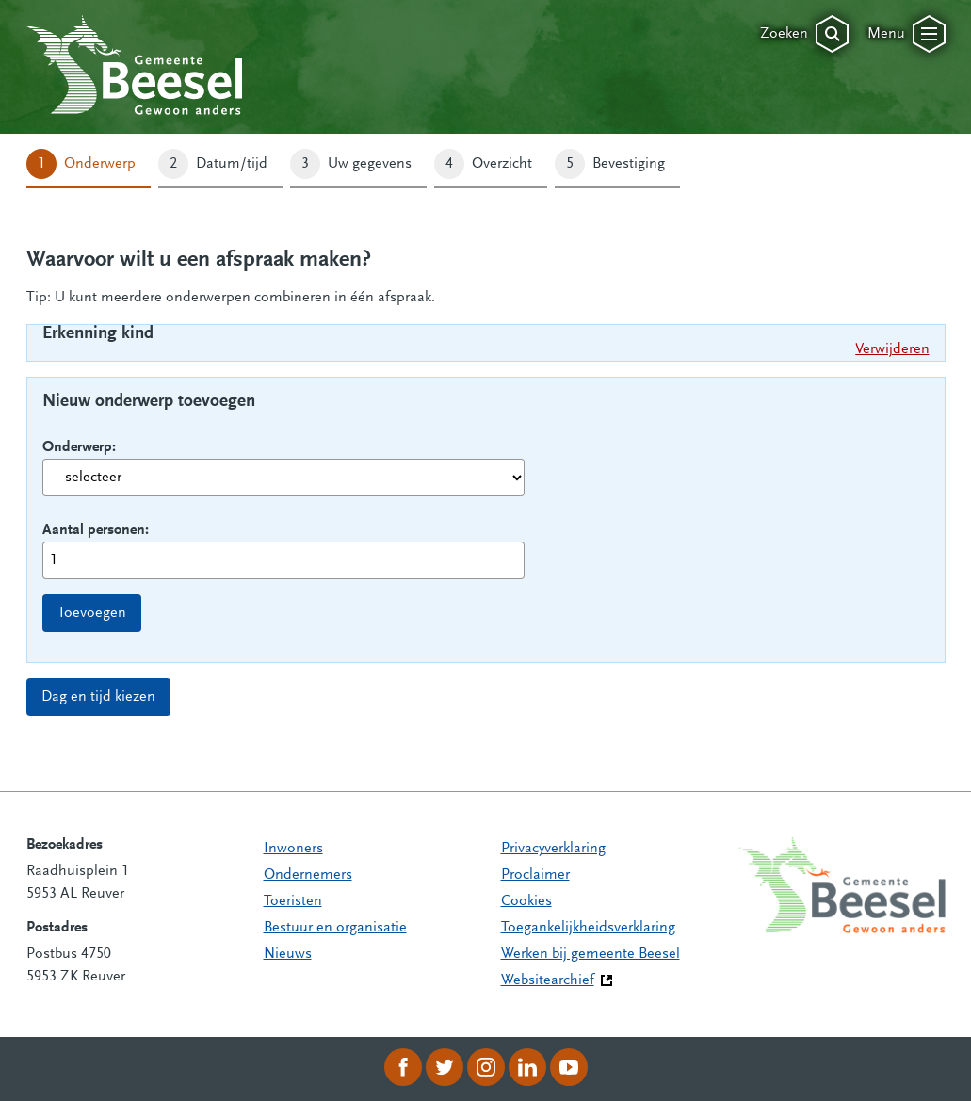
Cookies (526, 901)
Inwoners (293, 848)
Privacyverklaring (553, 848)
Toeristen (293, 901)
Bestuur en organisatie (335, 927)
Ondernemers (308, 874)
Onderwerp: (79, 447)
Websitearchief (547, 980)
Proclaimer (535, 874)
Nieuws (288, 954)
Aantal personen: (95, 530)
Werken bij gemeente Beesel (590, 954)
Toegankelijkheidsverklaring (588, 927)
